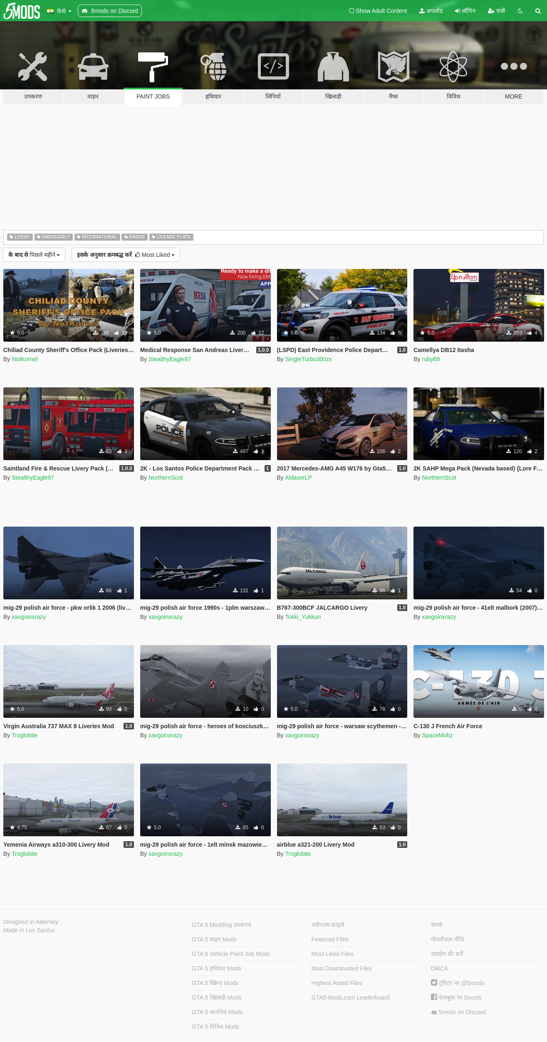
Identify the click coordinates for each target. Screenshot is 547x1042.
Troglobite (24, 735)
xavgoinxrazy (29, 616)
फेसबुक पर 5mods (456, 997)
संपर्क (437, 924)
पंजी (496, 10)
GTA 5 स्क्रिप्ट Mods (215, 983)
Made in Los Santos (29, 930)
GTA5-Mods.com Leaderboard (351, 997)
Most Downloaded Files (342, 968)
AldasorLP (298, 477)
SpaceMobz (437, 735)
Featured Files (330, 939)
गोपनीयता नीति (447, 939)
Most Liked (126, 254)
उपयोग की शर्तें (447, 954)
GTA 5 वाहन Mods (214, 939)
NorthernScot (166, 477)
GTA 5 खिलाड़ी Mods (217, 997)
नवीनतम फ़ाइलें (328, 924)
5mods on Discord (458, 1012)
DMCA (439, 968)
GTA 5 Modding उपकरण (221, 924)
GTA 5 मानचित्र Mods (217, 1012)
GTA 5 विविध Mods (215, 1026)
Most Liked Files (333, 954)
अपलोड (431, 10)
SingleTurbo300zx (308, 359)
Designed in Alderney (31, 922)
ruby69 (431, 359)
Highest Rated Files (337, 983)
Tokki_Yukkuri (303, 616)
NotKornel (24, 359)
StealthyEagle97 (170, 359)
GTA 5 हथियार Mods (216, 968)
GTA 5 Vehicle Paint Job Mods (231, 954)
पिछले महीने (34, 254)
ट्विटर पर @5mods (458, 983)
